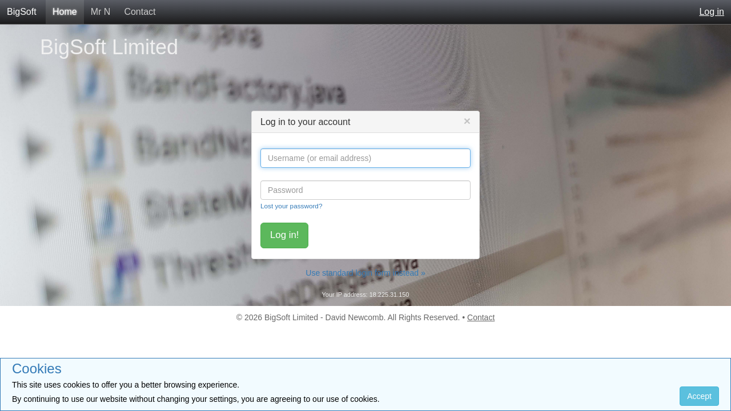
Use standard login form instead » (365, 272)
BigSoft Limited (109, 47)
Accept (699, 396)
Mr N (101, 12)
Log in (711, 12)
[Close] (467, 121)
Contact (139, 12)
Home (65, 12)
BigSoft (22, 12)
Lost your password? (291, 205)
